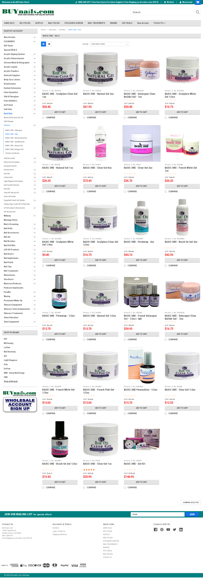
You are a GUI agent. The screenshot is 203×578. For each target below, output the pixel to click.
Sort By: (85, 44)
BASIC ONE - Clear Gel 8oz (97, 167)
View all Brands (11, 381)
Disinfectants (10, 84)
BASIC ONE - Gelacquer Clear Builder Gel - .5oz (180, 317)
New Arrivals (143, 23)
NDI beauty (8, 343)
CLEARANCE (9, 41)
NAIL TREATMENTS (96, 23)
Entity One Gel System (11, 162)
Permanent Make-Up (13, 300)
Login (55, 531)
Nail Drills (8, 228)
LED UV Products (11, 249)
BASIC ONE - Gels (11, 134)
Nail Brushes (9, 241)
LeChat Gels (8, 177)
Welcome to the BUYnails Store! (15, 2)
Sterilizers (9, 279)
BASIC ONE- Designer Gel (14, 149)
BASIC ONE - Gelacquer (13, 130)
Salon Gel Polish (10, 196)
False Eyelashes (11, 92)
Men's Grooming (11, 224)
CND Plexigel (8, 121)
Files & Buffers (10, 101)
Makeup (7, 215)
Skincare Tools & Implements (17, 309)
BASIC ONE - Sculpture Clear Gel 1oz (59, 95)
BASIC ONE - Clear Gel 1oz (97, 463)
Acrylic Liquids (10, 67)
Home (43, 30)
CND (6, 377)
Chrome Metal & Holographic (17, 62)
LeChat (7, 347)
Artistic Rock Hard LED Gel (13, 117)
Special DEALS (10, 50)
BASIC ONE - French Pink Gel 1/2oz (98, 391)
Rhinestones (9, 275)
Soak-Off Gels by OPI (11, 193)
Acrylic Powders (11, 71)
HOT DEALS (127, 23)
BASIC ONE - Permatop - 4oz (139, 241)
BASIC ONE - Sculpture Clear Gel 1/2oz (100, 243)
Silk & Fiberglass (11, 96)
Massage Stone (10, 220)
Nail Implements (11, 258)
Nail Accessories (11, 232)
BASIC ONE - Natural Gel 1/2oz (99, 315)
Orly (6, 364)
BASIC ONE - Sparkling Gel (14, 142)
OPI (5, 339)
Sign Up (62, 531)
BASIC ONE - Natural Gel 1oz (57, 167)
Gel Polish (8, 105)
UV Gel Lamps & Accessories (14, 208)
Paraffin (7, 292)
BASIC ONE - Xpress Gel (14, 145)
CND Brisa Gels (9, 158)
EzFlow (7, 368)
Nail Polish (8, 262)
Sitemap (26, 575)
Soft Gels (8, 109)
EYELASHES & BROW (74, 23)
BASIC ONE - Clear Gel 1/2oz (180, 389)
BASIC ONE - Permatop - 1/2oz (58, 315)
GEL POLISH (24, 23)
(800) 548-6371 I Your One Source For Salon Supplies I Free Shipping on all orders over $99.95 (116, 2)
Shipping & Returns (60, 534)
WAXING (113, 23)
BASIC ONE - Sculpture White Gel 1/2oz (180, 95)
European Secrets (10, 166)
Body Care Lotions (12, 79)
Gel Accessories (10, 212)
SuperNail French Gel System (14, 200)
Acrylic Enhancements (14, 58)
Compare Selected (191, 503)
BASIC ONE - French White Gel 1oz (181, 169)
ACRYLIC (39, 23)
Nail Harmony (10, 351)
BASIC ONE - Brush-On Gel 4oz (181, 241)
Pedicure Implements (13, 288)
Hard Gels (8, 113)
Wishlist (169, 2)
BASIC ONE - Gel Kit (134, 463)
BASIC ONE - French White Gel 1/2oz (58, 391)
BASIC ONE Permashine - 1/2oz (140, 389)
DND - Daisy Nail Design (14, 373)
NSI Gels (7, 189)
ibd (5, 356)
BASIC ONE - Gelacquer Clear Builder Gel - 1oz (139, 95)
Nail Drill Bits (9, 245)
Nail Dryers (9, 254)
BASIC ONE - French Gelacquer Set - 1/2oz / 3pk (140, 317)
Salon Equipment (11, 321)
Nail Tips (8, 266)
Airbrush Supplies (12, 75)
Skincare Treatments (13, 313)
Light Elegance (10, 360)
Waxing (7, 296)
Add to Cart (60, 112)
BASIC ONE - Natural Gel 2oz (98, 93)
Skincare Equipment (13, 304)
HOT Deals (8, 45)
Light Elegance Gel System (13, 181)
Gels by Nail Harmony (11, 185)
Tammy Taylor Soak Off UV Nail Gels (17, 204)
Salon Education (11, 317)
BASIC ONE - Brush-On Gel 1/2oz (59, 463)
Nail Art (7, 237)
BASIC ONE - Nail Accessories (16, 138)
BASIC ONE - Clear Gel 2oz (138, 167)
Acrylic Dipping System (14, 54)
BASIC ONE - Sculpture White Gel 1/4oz (57, 243)
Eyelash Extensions (12, 88)
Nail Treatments (11, 271)
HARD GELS (9, 23)
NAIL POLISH (54, 23)
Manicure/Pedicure (12, 283)
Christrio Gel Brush (12, 153)
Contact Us (160, 23)
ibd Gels (7, 173)
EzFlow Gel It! (9, 170)
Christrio (7, 125)
